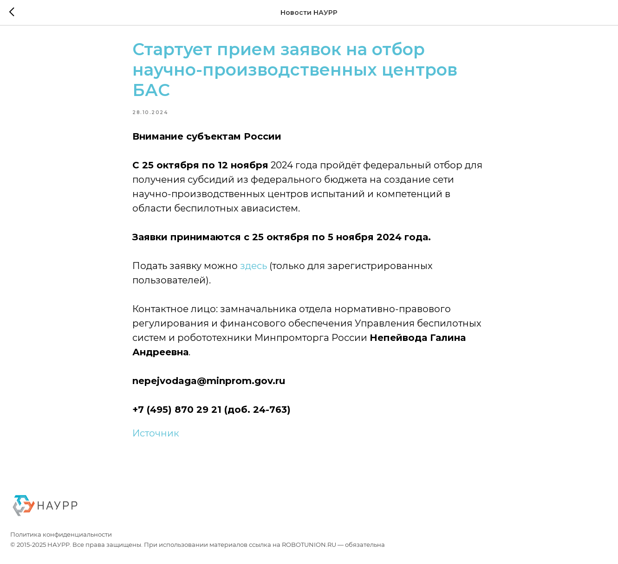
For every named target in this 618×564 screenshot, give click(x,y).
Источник (156, 438)
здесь (254, 270)
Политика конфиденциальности (61, 544)
